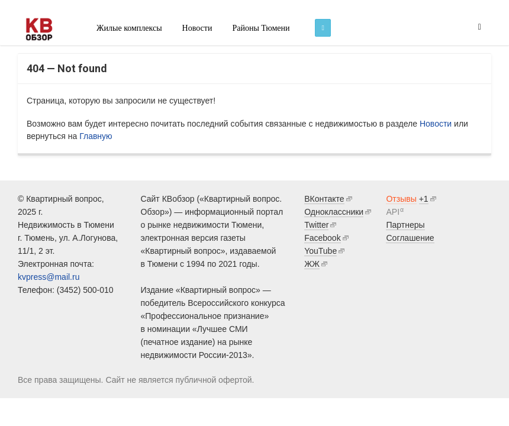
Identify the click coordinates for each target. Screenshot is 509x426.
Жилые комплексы (129, 28)
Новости (197, 28)
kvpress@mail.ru (48, 277)
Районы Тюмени (260, 28)
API (393, 212)
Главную (95, 136)
